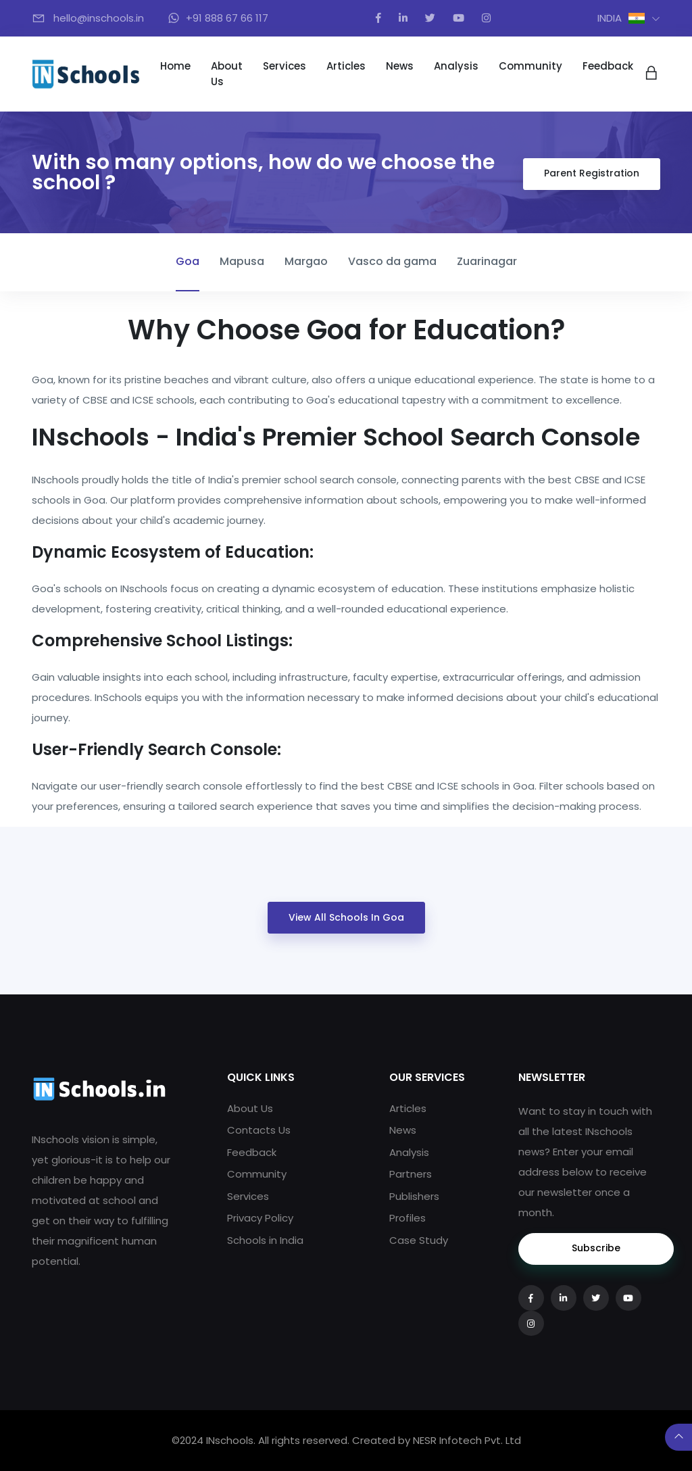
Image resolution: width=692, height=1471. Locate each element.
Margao (306, 261)
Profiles (407, 1218)
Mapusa (242, 261)
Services (284, 66)
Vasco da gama (392, 261)
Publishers (414, 1196)
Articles (346, 66)
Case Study (418, 1240)
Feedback (608, 66)
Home (175, 66)
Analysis (456, 66)
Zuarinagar (487, 261)
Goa (187, 261)
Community (530, 66)
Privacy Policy (260, 1218)
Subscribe (596, 1248)
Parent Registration (591, 173)
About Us (227, 74)
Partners (410, 1174)
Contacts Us (259, 1130)
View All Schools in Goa (346, 917)
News (400, 66)
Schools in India (265, 1240)
